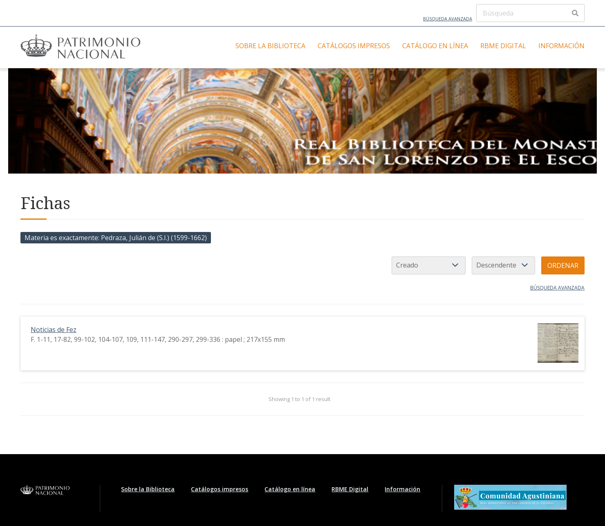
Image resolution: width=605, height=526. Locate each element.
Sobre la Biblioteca (270, 45)
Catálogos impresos (354, 45)
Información (561, 45)
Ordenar (562, 265)
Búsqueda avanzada (447, 19)
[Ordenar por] (429, 265)
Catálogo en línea (435, 45)
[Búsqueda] (530, 13)
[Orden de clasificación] (503, 265)
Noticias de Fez (53, 329)
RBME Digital (503, 45)
